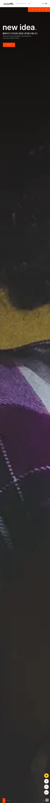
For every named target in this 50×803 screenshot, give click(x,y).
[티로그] (10, 3)
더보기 (9, 44)
